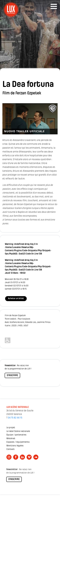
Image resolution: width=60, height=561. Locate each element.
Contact (10, 449)
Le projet (10, 427)
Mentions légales (15, 446)
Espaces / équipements (18, 442)
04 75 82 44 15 (15, 418)
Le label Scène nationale (18, 431)
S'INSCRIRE (12, 375)
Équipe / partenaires (16, 435)
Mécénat (10, 438)
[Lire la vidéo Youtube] (30, 118)
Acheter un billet (16, 298)
